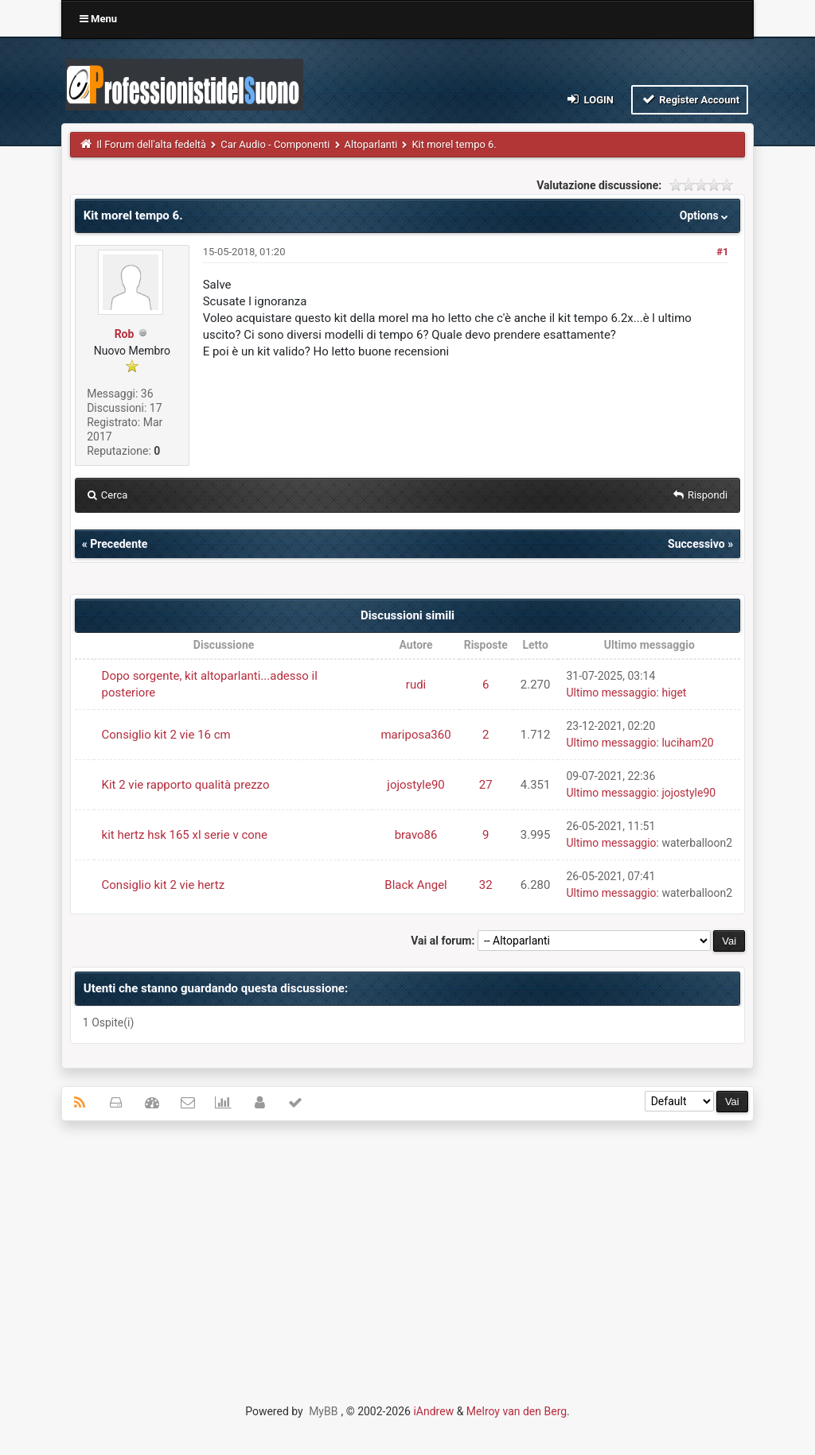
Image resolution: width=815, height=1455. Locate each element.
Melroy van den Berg (516, 1411)
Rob (125, 334)
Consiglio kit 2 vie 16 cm (166, 735)
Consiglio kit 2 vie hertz (163, 885)
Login (589, 99)
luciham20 (687, 742)
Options (705, 215)
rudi (416, 684)
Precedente (118, 543)
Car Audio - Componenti (275, 144)
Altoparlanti (371, 144)
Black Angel (415, 885)
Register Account (689, 99)
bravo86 (416, 835)
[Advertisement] (407, 1248)
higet (673, 692)
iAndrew (433, 1411)
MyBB (323, 1411)
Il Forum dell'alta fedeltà (151, 144)
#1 (722, 252)
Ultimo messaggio (611, 692)
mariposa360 (415, 735)
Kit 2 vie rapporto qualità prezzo (186, 785)
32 (486, 885)
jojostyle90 (416, 785)
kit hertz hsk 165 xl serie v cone (185, 835)
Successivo (696, 543)
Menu (98, 19)
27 (486, 785)
